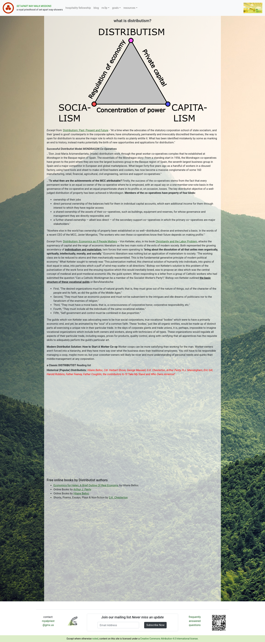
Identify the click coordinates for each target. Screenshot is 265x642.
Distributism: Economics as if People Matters (90, 241)
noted (95, 638)
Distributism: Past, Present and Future (85, 130)
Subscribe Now (155, 625)
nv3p (104, 7)
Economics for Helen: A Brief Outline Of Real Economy (85, 485)
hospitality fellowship (78, 7)
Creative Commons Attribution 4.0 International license (169, 638)
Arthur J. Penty (82, 489)
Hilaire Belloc (81, 493)
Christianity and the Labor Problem (176, 241)
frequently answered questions (195, 621)
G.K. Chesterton (118, 497)
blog (96, 7)
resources (129, 7)
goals (115, 7)
